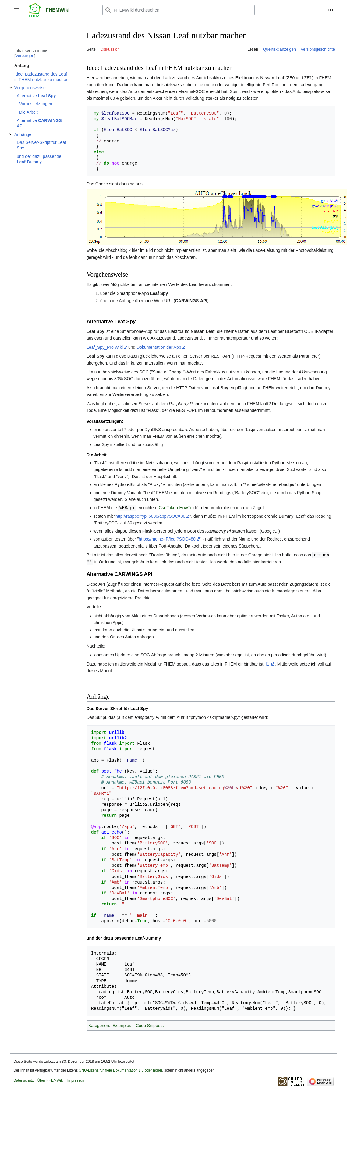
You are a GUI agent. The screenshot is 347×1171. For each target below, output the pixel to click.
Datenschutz (23, 1079)
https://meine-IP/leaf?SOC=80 (167, 538)
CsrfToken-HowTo (175, 507)
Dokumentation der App (158, 347)
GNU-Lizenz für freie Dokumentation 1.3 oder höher (120, 1069)
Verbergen (25, 55)
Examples (121, 1024)
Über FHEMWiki (50, 1079)
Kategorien (98, 1024)
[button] (17, 10)
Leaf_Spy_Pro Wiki (105, 347)
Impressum (76, 1079)
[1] (268, 663)
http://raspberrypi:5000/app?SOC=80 (150, 515)
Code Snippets (150, 1024)
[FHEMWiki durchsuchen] (178, 10)
